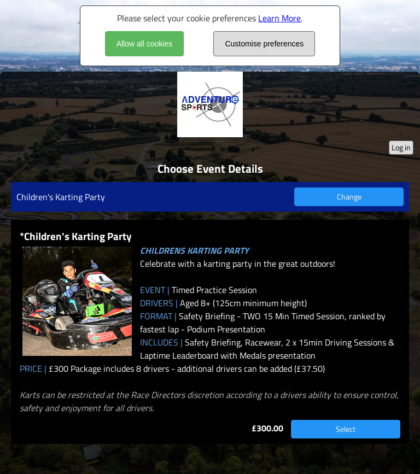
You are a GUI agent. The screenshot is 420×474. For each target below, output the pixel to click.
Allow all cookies (144, 43)
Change (349, 196)
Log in (401, 147)
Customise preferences (264, 43)
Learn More (279, 18)
